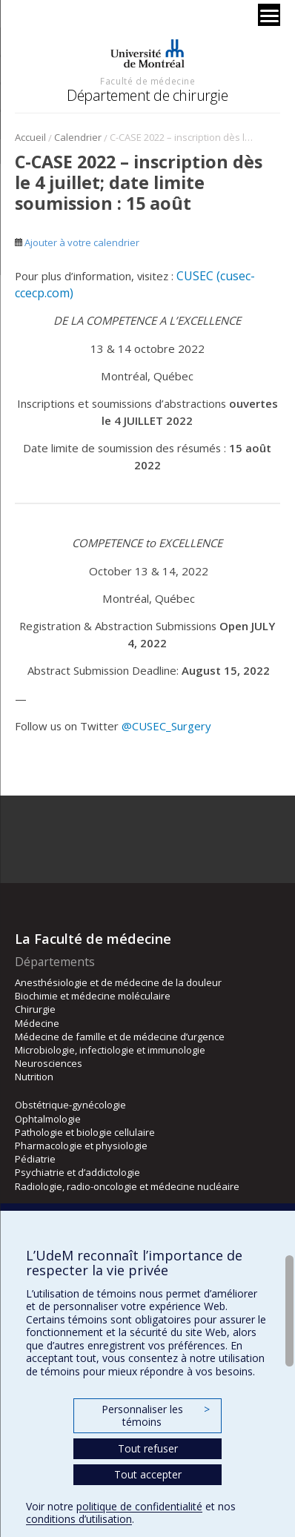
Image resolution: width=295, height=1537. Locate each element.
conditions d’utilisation (79, 1519)
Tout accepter (148, 1474)
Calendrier (78, 137)
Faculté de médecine (147, 81)
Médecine (37, 1023)
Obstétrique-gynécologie (70, 1104)
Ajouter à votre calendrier (77, 242)
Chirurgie (35, 1009)
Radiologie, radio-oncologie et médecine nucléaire (127, 1186)
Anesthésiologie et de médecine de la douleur (118, 982)
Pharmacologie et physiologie (81, 1145)
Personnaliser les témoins (156, 1415)
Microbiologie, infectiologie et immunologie (110, 1050)
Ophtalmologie (48, 1119)
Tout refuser (148, 1448)
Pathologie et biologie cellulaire (85, 1132)
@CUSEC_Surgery (166, 725)
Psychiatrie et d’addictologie (77, 1172)
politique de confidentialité (139, 1506)
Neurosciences (48, 1063)
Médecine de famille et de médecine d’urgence (120, 1036)
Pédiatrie (35, 1159)
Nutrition (34, 1076)
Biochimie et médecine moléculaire (92, 995)
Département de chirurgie (147, 95)
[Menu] (269, 15)
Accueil (30, 137)
